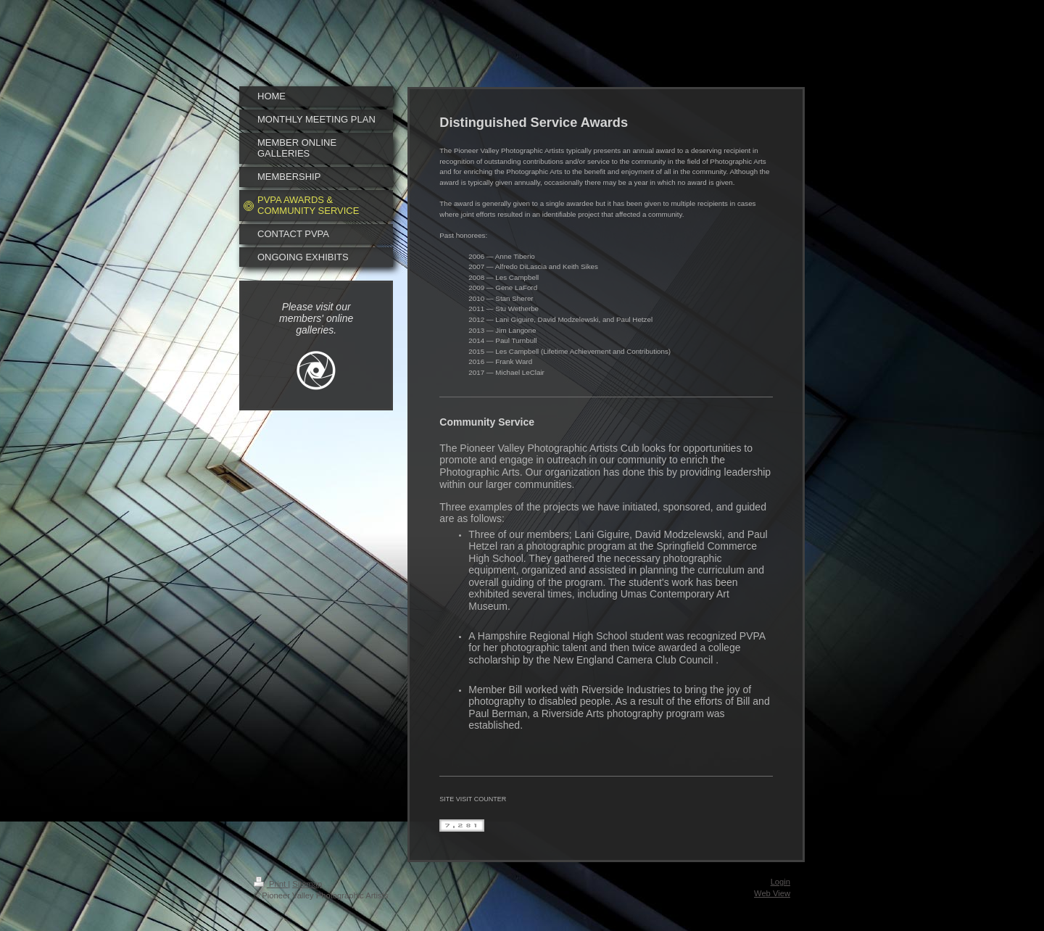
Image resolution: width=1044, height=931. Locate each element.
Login (780, 881)
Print (271, 884)
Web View (772, 893)
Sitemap (307, 884)
